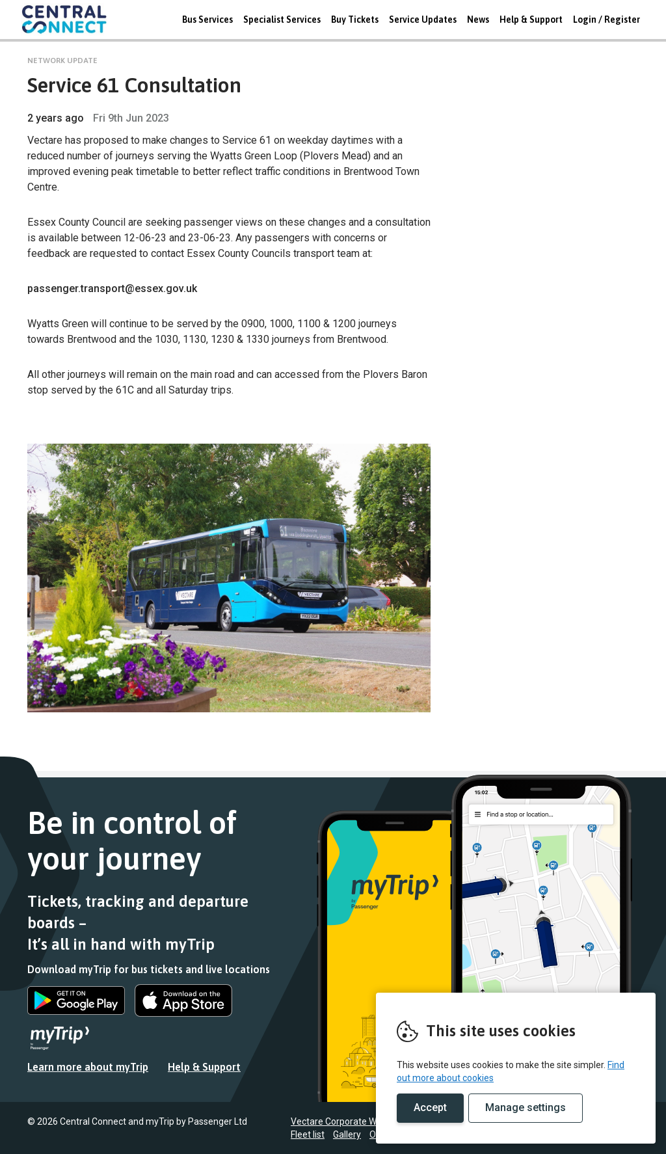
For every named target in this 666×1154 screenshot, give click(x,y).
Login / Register (606, 19)
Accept (430, 1107)
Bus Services (207, 19)
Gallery (347, 1134)
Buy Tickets (355, 19)
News (478, 19)
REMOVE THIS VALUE (69, 19)
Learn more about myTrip (87, 1067)
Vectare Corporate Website (346, 1121)
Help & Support (531, 19)
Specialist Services (282, 19)
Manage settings (525, 1107)
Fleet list (308, 1134)
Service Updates (423, 19)
